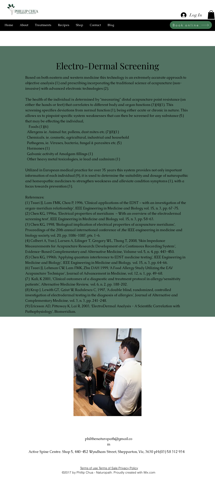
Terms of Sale (108, 468)
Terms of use (89, 468)
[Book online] (191, 25)
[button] (211, 14)
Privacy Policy (128, 468)
